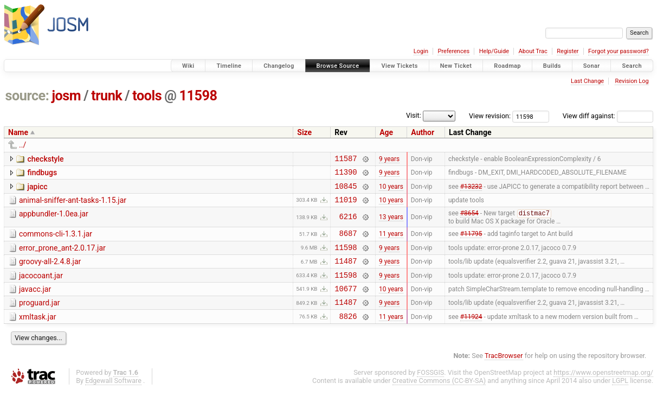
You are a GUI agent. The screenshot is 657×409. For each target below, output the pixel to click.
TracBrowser (504, 374)
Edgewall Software (113, 399)
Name (18, 132)
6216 (348, 224)
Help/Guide (494, 51)
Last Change (587, 81)
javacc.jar (35, 302)
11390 (345, 175)
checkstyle (45, 159)
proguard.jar (39, 318)
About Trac (533, 51)
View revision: (490, 116)
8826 (348, 334)
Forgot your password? (618, 51)
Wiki (188, 65)
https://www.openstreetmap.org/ (603, 391)
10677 (345, 303)
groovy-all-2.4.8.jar (50, 271)
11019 (345, 206)
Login (421, 51)
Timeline (228, 65)
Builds (552, 65)
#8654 (469, 221)
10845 (345, 191)
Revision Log (631, 81)
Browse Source (338, 65)
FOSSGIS (430, 391)
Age (386, 132)
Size (304, 132)
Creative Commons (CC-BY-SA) (439, 399)
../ (22, 144)
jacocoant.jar (41, 287)
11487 (345, 272)
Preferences (453, 51)
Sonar (591, 65)
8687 (348, 242)
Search (632, 65)
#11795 (471, 242)
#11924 (471, 334)
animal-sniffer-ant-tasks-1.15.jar (72, 205)
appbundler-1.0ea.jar (53, 220)
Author (422, 132)
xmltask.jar (37, 333)
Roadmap (507, 65)
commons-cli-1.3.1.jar (55, 241)
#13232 (471, 190)
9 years (389, 159)
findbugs (42, 174)
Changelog (278, 65)
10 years (391, 190)
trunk (106, 96)
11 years (391, 242)
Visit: (413, 115)
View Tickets (399, 65)
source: (27, 96)
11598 (198, 96)
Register (567, 51)
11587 (345, 160)
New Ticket (456, 65)
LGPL (620, 399)
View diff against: (608, 116)
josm (66, 96)
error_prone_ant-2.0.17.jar (62, 256)
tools (147, 96)
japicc (37, 190)
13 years (391, 224)
